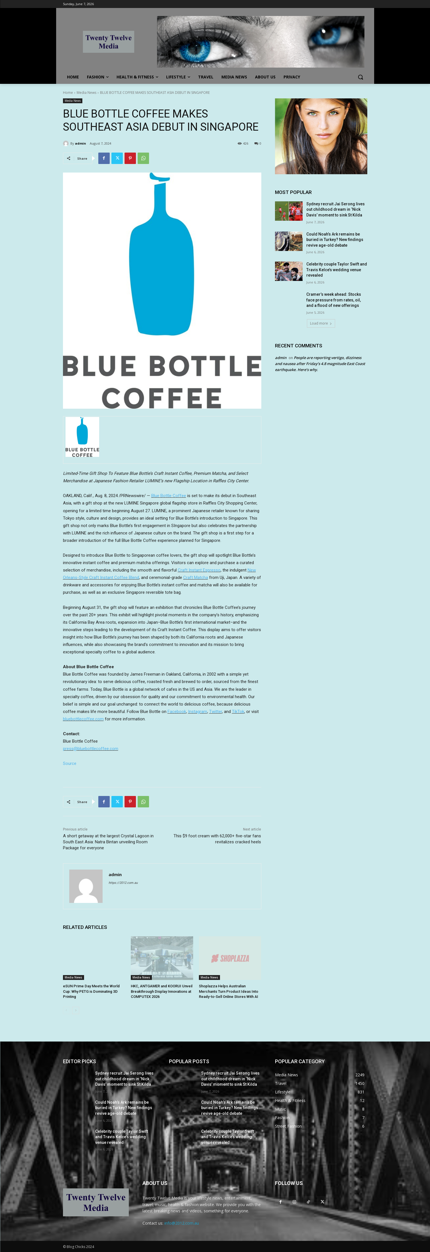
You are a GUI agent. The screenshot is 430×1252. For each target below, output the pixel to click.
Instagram (197, 711)
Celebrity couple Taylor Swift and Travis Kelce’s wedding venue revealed (336, 269)
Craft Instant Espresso (199, 570)
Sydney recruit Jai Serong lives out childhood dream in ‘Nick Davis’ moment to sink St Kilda (335, 209)
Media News (86, 92)
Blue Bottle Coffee (168, 495)
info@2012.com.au (181, 1223)
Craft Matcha (195, 577)
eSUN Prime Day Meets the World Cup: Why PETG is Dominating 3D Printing (91, 991)
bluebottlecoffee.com (83, 719)
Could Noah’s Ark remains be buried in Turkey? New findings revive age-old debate (334, 240)
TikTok (238, 711)
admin (80, 143)
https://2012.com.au (123, 883)
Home (68, 92)
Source (69, 763)
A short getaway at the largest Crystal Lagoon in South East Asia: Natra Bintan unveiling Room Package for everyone (108, 841)
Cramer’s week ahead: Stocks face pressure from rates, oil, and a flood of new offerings (333, 300)
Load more (321, 323)
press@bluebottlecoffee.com (90, 748)
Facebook (177, 711)
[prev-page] (66, 1010)
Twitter (215, 711)
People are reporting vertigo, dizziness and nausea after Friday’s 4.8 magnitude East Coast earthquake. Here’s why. (320, 363)
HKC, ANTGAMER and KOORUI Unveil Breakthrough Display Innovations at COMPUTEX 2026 (161, 991)
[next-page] (75, 1010)
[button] (360, 77)
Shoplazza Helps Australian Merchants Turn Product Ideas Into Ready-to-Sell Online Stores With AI (228, 991)
